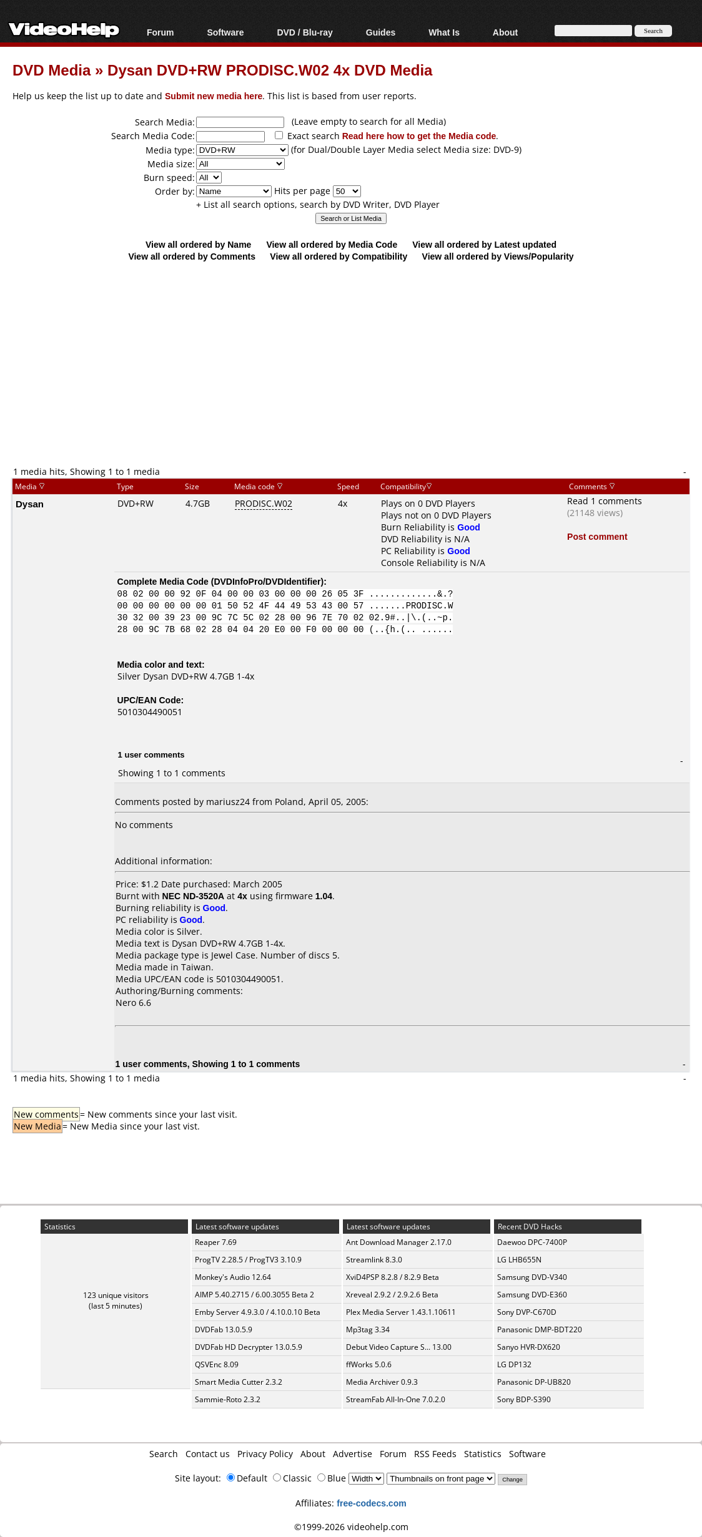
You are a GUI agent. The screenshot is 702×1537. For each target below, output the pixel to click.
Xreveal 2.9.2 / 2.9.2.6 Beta (392, 1294)
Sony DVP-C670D (526, 1312)
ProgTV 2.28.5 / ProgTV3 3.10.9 (248, 1259)
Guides (380, 32)
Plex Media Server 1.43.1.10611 (401, 1312)
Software (225, 32)
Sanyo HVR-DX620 (528, 1347)
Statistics (483, 1454)
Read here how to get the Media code (419, 136)
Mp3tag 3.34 (368, 1329)
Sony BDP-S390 (524, 1399)
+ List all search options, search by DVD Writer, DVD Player (318, 204)
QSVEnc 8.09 (217, 1364)
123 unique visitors (116, 1295)
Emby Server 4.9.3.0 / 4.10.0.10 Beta (257, 1312)
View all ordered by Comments (191, 256)
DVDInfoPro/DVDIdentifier (267, 581)
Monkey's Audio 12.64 (233, 1277)
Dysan (30, 503)
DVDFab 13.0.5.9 (223, 1329)
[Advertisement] (357, 363)
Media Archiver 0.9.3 (382, 1382)
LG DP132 (514, 1364)
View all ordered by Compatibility (338, 256)
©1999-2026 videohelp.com (351, 1527)
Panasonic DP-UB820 (534, 1382)
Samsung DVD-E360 (532, 1294)
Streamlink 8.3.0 (374, 1259)
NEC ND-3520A (193, 896)
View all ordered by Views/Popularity (498, 256)
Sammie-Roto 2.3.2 (227, 1399)
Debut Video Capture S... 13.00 (399, 1347)
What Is (444, 32)
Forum (160, 32)
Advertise (352, 1454)
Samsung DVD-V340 (532, 1277)
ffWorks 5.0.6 (369, 1364)
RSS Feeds (435, 1454)
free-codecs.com (371, 1503)
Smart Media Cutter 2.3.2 (238, 1382)
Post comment (597, 536)
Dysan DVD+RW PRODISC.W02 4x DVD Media (269, 69)
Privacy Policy (265, 1454)
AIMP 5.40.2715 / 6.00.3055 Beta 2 (254, 1294)
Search (163, 1454)
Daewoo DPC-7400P (532, 1242)
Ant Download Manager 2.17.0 (399, 1242)
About (505, 32)
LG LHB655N (519, 1259)
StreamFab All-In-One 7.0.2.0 (395, 1399)
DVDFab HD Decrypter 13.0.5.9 (248, 1347)
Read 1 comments (604, 501)
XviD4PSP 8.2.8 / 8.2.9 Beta (392, 1277)
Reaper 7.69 (216, 1242)
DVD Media (51, 69)
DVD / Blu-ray (304, 32)
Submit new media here (213, 96)
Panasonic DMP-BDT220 (539, 1329)
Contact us (207, 1454)
